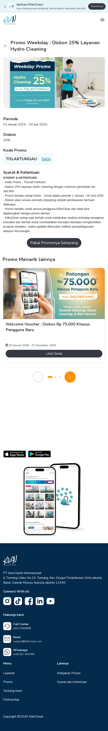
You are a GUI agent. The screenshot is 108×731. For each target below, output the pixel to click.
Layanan (9, 673)
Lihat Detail (54, 353)
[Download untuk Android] (39, 455)
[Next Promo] (70, 377)
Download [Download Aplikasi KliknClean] (97, 6)
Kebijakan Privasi (69, 673)
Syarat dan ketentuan (72, 682)
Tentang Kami (12, 691)
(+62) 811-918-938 (23, 654)
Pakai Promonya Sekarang (54, 242)
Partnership (11, 699)
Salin (46, 159)
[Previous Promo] (38, 377)
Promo (8, 682)
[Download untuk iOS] (14, 455)
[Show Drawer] (102, 20)
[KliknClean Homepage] (9, 19)
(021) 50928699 (22, 628)
